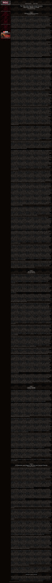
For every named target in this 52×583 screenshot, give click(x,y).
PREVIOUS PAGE (28, 3)
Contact (5, 28)
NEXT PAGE (35, 3)
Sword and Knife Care (5, 27)
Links (5, 29)
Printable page (29, 14)
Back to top (33, 14)
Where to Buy (6, 25)
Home (5, 5)
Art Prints (5, 18)
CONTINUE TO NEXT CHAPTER (31, 574)
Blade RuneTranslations (5, 21)
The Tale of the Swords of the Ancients (5, 15)
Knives (6, 16)
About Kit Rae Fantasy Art (6, 9)
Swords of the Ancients (5, 13)
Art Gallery (5, 17)
